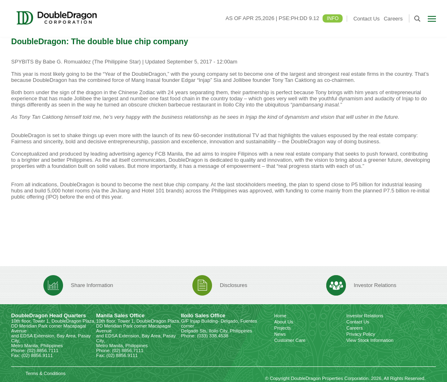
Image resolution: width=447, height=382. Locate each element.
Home (280, 315)
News (280, 334)
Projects (282, 327)
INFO (333, 18)
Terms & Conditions (45, 373)
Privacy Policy (360, 334)
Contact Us (366, 19)
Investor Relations (364, 315)
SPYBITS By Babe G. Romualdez (50, 62)
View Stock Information (369, 340)
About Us (283, 321)
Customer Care (290, 340)
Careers (393, 19)
